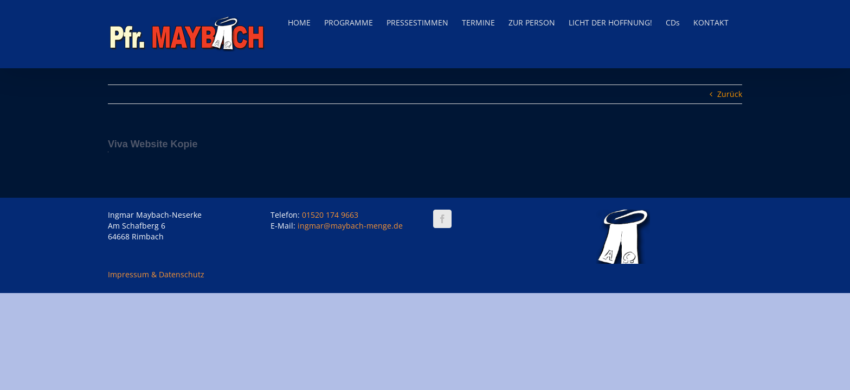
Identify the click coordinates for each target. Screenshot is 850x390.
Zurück (729, 94)
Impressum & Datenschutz (156, 274)
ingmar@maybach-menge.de (350, 225)
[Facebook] (442, 219)
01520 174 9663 (330, 215)
